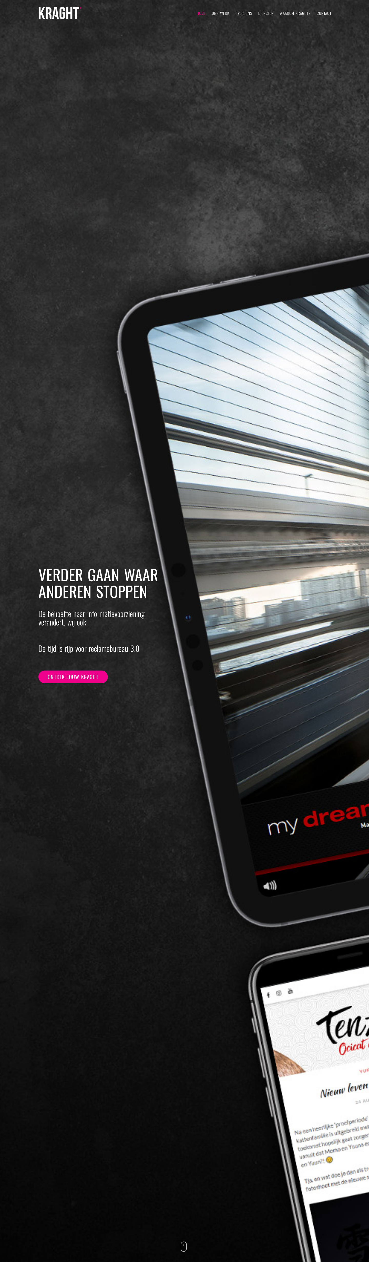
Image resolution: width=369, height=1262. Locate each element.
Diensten (266, 13)
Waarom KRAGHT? (295, 13)
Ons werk (220, 13)
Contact (324, 13)
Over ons (243, 13)
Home (201, 13)
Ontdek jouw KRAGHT (73, 669)
